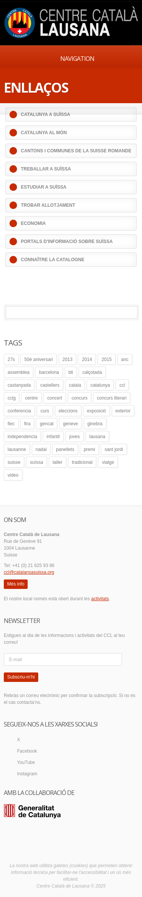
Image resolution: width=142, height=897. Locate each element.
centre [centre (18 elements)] (31, 398)
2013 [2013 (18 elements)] (67, 359)
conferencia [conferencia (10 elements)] (19, 411)
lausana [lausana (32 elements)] (97, 436)
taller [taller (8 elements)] (57, 462)
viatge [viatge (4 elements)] (108, 462)
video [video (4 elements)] (13, 475)
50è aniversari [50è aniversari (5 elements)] (38, 359)
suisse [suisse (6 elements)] (14, 462)
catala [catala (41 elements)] (75, 385)
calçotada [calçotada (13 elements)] (92, 372)
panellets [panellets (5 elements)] (65, 449)
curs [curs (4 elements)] (45, 411)
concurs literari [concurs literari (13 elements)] (111, 398)
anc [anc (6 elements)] (124, 359)
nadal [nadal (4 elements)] (41, 449)
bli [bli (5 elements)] (71, 372)
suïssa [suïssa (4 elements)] (36, 462)
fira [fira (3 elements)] (27, 423)
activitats (100, 598)
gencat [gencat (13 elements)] (46, 423)
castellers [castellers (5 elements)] (49, 385)
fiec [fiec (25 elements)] (11, 423)
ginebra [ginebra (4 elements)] (95, 423)
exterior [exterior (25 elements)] (123, 411)
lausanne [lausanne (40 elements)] (17, 449)
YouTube (26, 762)
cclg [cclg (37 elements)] (12, 398)
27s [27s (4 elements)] (11, 359)
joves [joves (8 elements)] (74, 436)
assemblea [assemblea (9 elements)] (19, 372)
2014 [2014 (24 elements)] (87, 359)
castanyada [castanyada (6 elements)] (19, 385)
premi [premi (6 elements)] (89, 449)
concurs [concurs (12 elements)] (79, 398)
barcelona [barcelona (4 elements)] (49, 372)
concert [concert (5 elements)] (54, 398)
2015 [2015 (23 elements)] (106, 359)
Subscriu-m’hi (21, 677)
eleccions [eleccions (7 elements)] (68, 411)
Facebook (27, 751)
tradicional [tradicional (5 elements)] (82, 462)
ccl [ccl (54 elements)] (122, 385)
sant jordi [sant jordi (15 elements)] (114, 449)
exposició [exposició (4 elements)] (96, 411)
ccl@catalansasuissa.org (29, 572)
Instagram (27, 773)
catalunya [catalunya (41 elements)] (100, 385)
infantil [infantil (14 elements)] (53, 436)
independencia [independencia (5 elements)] (22, 436)
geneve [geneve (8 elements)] (70, 423)
